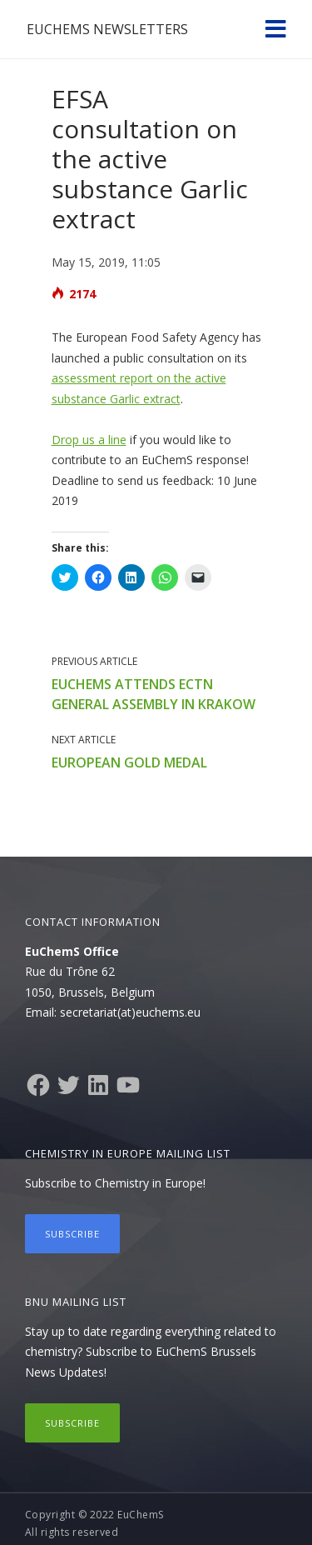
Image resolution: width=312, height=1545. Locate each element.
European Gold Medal (129, 762)
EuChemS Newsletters (107, 29)
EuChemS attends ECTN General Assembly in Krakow (153, 694)
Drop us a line (89, 440)
